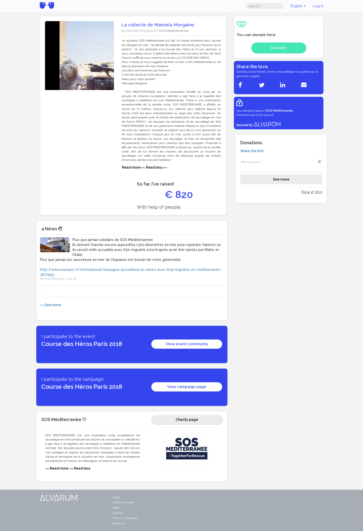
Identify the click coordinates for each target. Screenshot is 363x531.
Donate (278, 47)
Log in (318, 6)
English (298, 6)
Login (116, 497)
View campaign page (186, 387)
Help (115, 507)
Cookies (117, 513)
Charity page (187, 420)
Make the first (252, 151)
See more (281, 179)
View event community (187, 344)
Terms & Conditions (125, 518)
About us (118, 523)
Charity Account (123, 502)
